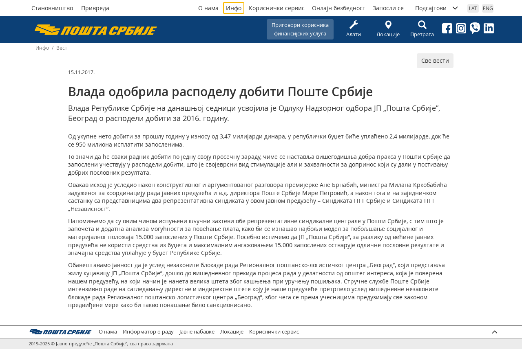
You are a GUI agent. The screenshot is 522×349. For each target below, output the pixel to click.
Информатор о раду (148, 331)
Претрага (422, 29)
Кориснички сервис (277, 8)
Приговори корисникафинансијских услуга (300, 29)
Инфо (233, 8)
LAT (473, 8)
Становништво (52, 8)
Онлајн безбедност (338, 8)
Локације (387, 29)
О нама (208, 8)
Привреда (95, 8)
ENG (488, 8)
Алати (353, 29)
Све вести (435, 60)
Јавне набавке (197, 331)
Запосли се (388, 8)
